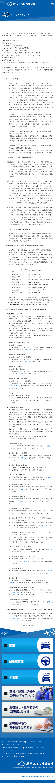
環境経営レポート (18, 748)
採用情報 (10, 748)
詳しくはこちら (29, 350)
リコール (17, 753)
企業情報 (4, 748)
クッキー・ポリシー (39, 748)
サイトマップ (5, 753)
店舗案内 (39, 742)
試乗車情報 (22, 742)
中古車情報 (15, 742)
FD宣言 (23, 756)
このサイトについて (7, 750)
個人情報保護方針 (29, 748)
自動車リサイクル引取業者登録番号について (32, 753)
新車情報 (8, 742)
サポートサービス (31, 742)
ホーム (4, 742)
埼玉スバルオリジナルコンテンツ (11, 744)
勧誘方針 (17, 756)
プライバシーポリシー (8, 756)
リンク (12, 753)
